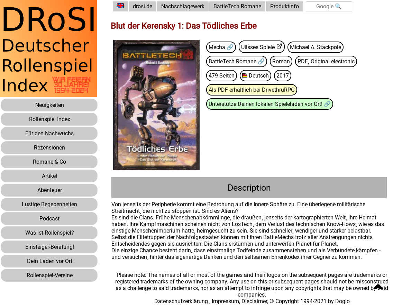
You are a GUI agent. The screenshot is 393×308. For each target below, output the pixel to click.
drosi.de (142, 6)
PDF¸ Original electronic (326, 61)
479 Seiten (222, 75)
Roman (281, 61)
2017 (282, 75)
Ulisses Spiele (258, 47)
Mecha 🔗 (221, 47)
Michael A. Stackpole (315, 47)
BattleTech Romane (237, 6)
